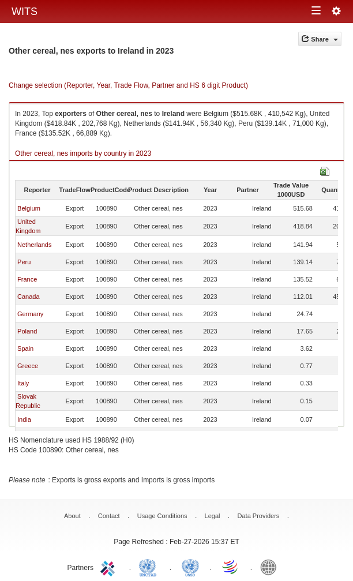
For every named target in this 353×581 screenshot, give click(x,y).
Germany (30, 313)
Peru (24, 261)
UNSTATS (190, 566)
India (24, 419)
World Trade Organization (230, 566)
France (27, 279)
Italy (23, 383)
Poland (27, 331)
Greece (27, 365)
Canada (28, 296)
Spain (25, 348)
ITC (109, 566)
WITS (24, 11)
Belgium (28, 208)
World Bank (271, 566)
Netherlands (34, 244)
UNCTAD (150, 566)
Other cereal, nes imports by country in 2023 (83, 153)
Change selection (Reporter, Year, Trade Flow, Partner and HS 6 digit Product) (128, 85)
